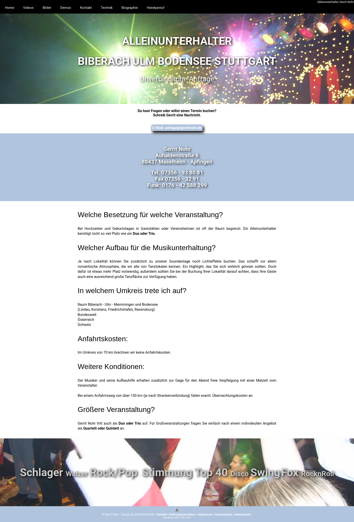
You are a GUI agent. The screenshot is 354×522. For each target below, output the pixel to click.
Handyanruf (160, 8)
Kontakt (88, 8)
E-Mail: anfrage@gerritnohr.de (176, 128)
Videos (29, 8)
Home (10, 8)
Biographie (133, 8)
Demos (67, 8)
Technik (110, 8)
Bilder (48, 8)
